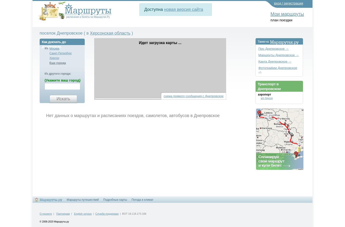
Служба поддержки (107, 213)
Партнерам (63, 213)
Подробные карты (115, 199)
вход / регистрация (288, 3)
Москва (54, 48)
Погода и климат (142, 199)
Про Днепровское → (273, 48)
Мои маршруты (287, 14)
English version (83, 213)
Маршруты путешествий (83, 199)
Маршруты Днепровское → (278, 55)
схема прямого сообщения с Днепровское (194, 96)
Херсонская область (110, 33)
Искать (63, 98)
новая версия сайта (183, 9)
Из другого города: (58, 73)
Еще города (58, 63)
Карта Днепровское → (274, 61)
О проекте (46, 213)
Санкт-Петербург (61, 53)
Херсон (54, 58)
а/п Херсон (267, 98)
